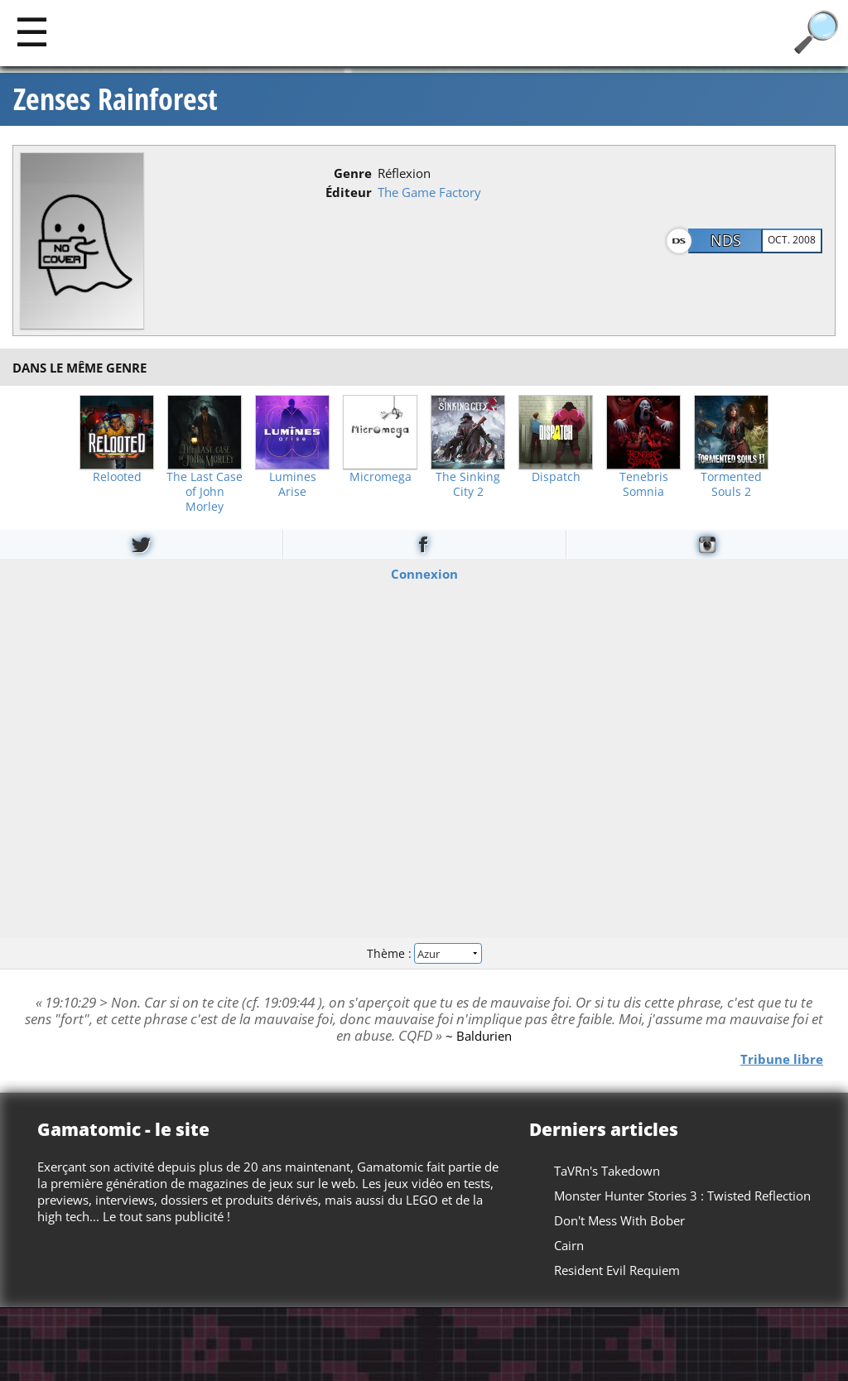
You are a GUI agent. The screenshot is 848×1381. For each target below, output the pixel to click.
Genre (353, 173)
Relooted (117, 476)
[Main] (32, 31)
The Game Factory (429, 192)
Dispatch (556, 476)
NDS (726, 240)
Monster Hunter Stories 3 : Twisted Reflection (682, 1195)
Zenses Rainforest (115, 99)
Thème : (424, 952)
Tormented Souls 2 (731, 484)
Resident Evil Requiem (617, 1270)
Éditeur (348, 192)
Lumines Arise (292, 484)
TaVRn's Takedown (607, 1170)
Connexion (424, 573)
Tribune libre (781, 1059)
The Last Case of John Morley (204, 491)
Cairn (569, 1245)
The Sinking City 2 (468, 484)
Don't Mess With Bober (619, 1220)
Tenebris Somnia (643, 484)
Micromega (380, 476)
